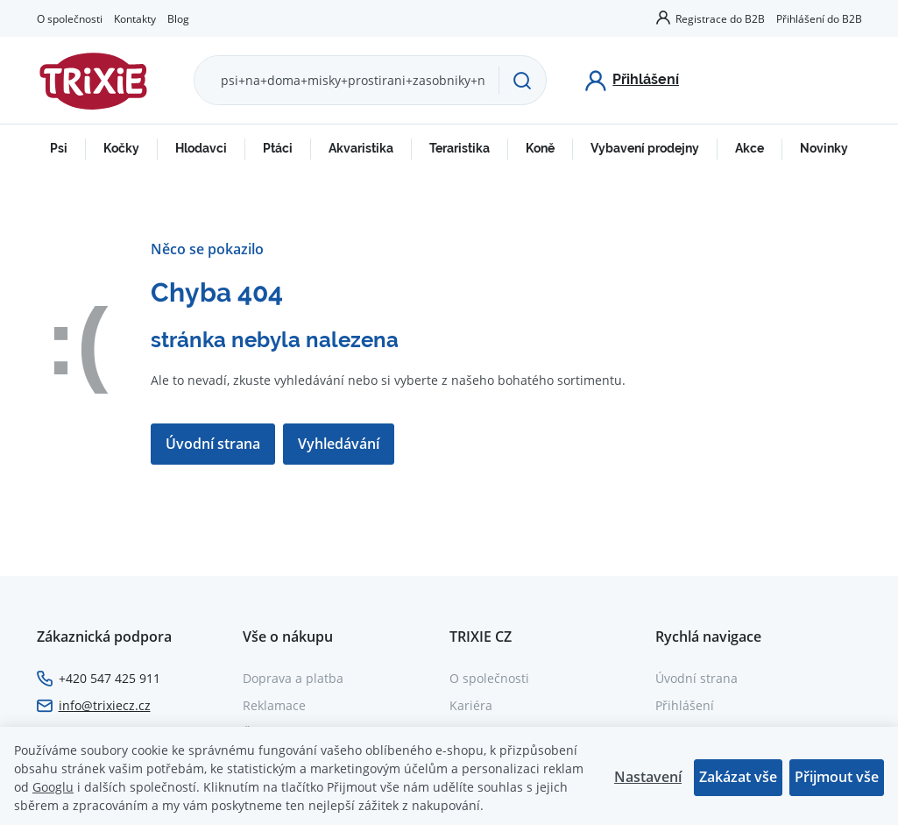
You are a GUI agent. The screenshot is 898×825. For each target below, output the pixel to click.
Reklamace (274, 705)
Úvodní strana (213, 443)
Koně (540, 148)
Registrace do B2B (720, 18)
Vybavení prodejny (644, 148)
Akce (749, 148)
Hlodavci (201, 148)
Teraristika (459, 148)
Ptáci (278, 148)
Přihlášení (684, 705)
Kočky (121, 148)
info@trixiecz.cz (105, 705)
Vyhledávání (339, 443)
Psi (58, 148)
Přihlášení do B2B (819, 18)
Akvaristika (361, 148)
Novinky (824, 148)
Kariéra (470, 705)
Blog (178, 18)
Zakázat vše (738, 776)
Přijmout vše (837, 776)
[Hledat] (522, 80)
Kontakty (135, 18)
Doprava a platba (293, 678)
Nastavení (648, 776)
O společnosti (70, 18)
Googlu (53, 787)
